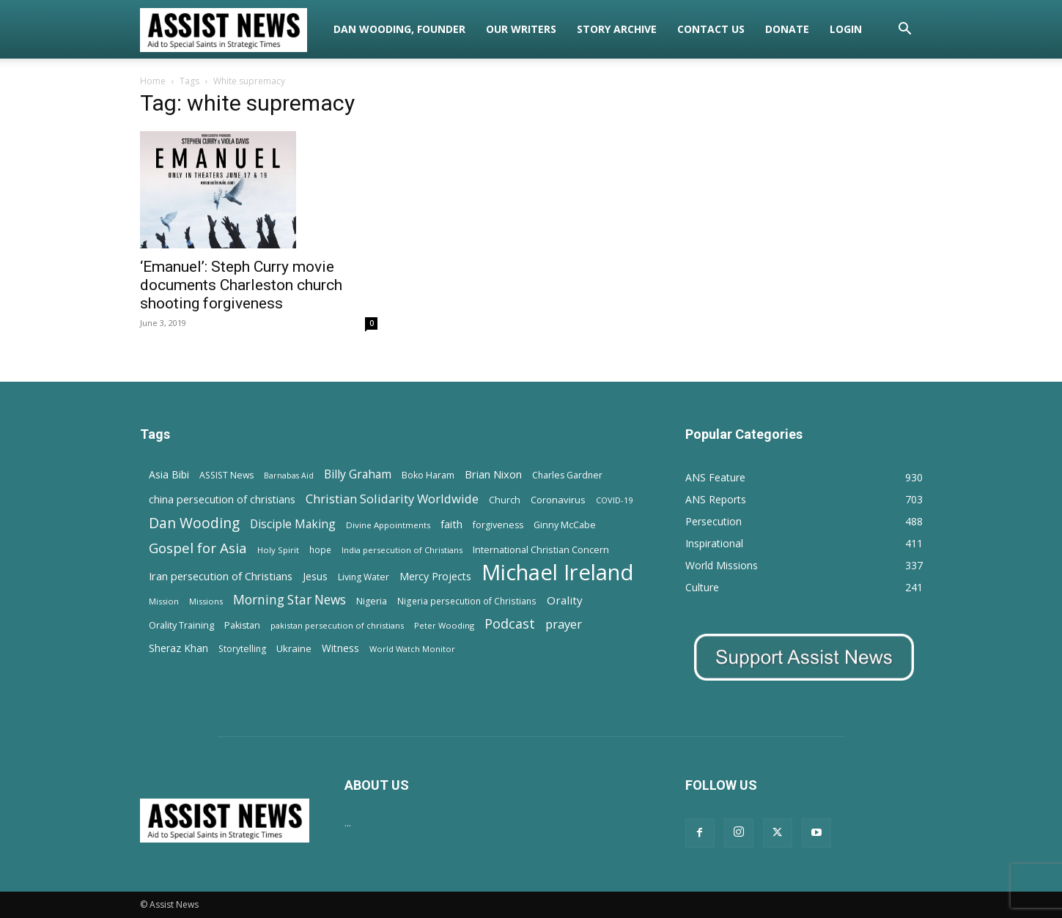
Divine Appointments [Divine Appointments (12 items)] (388, 524)
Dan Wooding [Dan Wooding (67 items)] (194, 522)
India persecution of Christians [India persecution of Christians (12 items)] (402, 549)
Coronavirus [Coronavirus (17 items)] (558, 499)
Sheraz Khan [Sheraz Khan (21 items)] (178, 648)
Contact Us (711, 29)
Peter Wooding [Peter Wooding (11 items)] (444, 625)
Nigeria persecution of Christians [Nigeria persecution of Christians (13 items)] (466, 601)
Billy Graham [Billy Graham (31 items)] (357, 474)
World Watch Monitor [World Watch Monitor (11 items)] (412, 648)
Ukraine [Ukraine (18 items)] (293, 648)
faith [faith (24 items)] (451, 524)
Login (846, 29)
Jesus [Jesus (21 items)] (315, 576)
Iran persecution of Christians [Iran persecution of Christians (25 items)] (220, 576)
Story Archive (617, 29)
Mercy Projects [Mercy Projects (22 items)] (435, 576)
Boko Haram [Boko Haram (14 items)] (428, 475)
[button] (905, 30)
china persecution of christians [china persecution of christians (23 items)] (222, 499)
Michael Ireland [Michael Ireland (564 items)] (558, 572)
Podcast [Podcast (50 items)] (509, 624)
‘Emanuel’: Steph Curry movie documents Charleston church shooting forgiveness (241, 285)
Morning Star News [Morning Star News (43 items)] (289, 599)
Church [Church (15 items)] (504, 500)
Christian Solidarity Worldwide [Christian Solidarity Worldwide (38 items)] (392, 498)
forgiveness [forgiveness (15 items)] (498, 525)
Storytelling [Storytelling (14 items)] (242, 649)
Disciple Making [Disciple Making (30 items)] (293, 524)
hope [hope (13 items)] (320, 549)
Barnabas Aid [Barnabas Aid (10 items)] (289, 475)
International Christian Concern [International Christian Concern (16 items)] (541, 549)
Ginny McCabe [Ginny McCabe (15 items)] (565, 525)
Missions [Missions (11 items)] (206, 601)
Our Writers (521, 29)
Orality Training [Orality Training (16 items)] (181, 625)
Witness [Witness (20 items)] (340, 648)
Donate (787, 29)
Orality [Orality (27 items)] (565, 600)
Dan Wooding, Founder (399, 29)
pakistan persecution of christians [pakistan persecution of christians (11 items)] (337, 625)
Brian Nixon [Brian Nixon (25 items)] (493, 474)
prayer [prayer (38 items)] (563, 624)
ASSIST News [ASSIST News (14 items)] (226, 475)
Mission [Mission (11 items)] (164, 601)
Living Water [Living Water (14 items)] (363, 577)
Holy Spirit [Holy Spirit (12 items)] (278, 549)
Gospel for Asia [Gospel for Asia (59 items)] (198, 547)
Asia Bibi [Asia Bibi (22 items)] (169, 474)
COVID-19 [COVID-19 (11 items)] (614, 500)
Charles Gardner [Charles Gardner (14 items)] (567, 475)
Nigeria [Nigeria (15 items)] (371, 601)
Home (153, 81)
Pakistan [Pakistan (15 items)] (242, 625)
